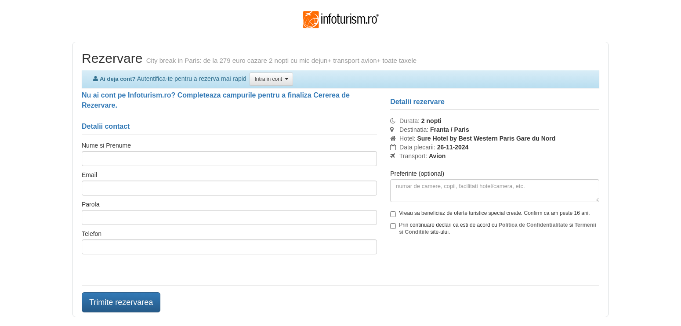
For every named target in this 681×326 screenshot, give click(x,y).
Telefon (91, 233)
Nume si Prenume (106, 145)
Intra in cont (271, 79)
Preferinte (417, 173)
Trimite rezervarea (121, 302)
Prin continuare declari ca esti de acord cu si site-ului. (493, 228)
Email (89, 174)
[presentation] (457, 261)
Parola (90, 204)
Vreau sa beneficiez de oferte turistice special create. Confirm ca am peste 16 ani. (490, 213)
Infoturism (341, 20)
